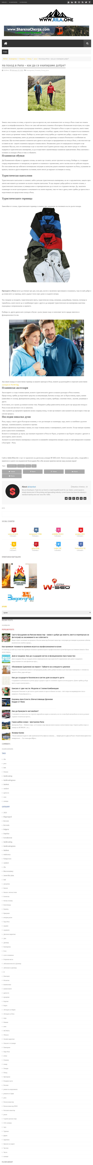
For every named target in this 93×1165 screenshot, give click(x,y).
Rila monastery (8, 867)
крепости (6, 788)
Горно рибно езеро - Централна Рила (28, 718)
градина (6, 921)
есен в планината (9, 951)
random (6, 784)
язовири (6, 797)
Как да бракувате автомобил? (25, 707)
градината (6, 925)
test (5, 763)
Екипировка (13, 59)
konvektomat (8, 833)
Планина (22, 59)
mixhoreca (7, 850)
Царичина (6, 1135)
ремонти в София (9, 1089)
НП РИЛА (7, 1026)
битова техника (8, 896)
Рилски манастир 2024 (10, 1102)
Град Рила (6, 917)
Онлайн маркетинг (9, 1034)
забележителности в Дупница (12, 959)
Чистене (6, 1144)
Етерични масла (8, 955)
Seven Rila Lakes (9, 871)
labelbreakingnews (9, 776)
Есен (5, 946)
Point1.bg (10, 385)
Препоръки (7, 1072)
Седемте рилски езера (10, 1114)
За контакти (13, 2)
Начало (4, 2)
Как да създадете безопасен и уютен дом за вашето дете (38, 673)
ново (5, 792)
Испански (6, 976)
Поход (29, 59)
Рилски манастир (9, 1097)
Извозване (7, 972)
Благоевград (7, 900)
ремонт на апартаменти (10, 1085)
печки (5, 1051)
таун (5, 1123)
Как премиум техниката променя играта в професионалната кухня (31, 642)
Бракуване (7, 909)
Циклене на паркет (9, 1139)
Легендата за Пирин (9, 1005)
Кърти (5, 1001)
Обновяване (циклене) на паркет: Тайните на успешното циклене (41, 662)
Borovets (6, 821)
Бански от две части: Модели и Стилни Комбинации (35, 684)
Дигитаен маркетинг (10, 930)
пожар (5, 1060)
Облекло (6, 1030)
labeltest (6, 780)
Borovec (6, 816)
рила (35, 59)
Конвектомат (7, 980)
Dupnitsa (6, 829)
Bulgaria (6, 825)
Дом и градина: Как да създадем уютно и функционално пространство (43, 652)
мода (5, 1014)
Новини (6, 767)
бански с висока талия (10, 888)
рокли (5, 1110)
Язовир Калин (18, 729)
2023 (5, 808)
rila (5, 755)
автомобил (7, 879)
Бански (6, 884)
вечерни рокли (8, 913)
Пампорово (7, 1043)
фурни (5, 1131)
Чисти (5, 1148)
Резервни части (8, 1076)
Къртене (6, 997)
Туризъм (6, 1127)
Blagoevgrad (8, 812)
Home (5, 59)
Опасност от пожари (10, 1039)
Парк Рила (7, 1047)
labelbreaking (8, 771)
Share (28, 471)
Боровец (6, 904)
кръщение (6, 993)
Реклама (6, 1081)
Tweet (10, 471)
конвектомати (8, 984)
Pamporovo (7, 854)
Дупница (6, 938)
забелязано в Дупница (10, 963)
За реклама (23, 2)
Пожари (6, 1064)
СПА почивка (8, 1118)
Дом (5, 934)
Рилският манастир (9, 1106)
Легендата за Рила (9, 1009)
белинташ (6, 892)
